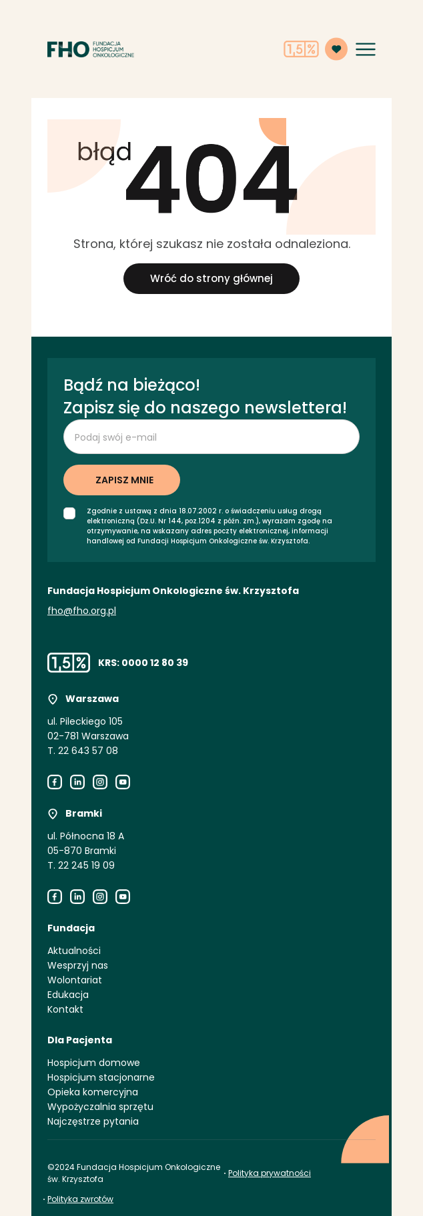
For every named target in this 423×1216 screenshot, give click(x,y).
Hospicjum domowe (93, 1062)
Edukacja (68, 994)
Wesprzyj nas (77, 965)
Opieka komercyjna (92, 1092)
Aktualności (74, 950)
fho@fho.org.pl (81, 610)
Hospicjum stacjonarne (101, 1077)
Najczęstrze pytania (93, 1121)
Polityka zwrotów (80, 1199)
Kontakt (65, 1009)
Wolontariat (74, 980)
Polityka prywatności (269, 1173)
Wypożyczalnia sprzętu (100, 1106)
